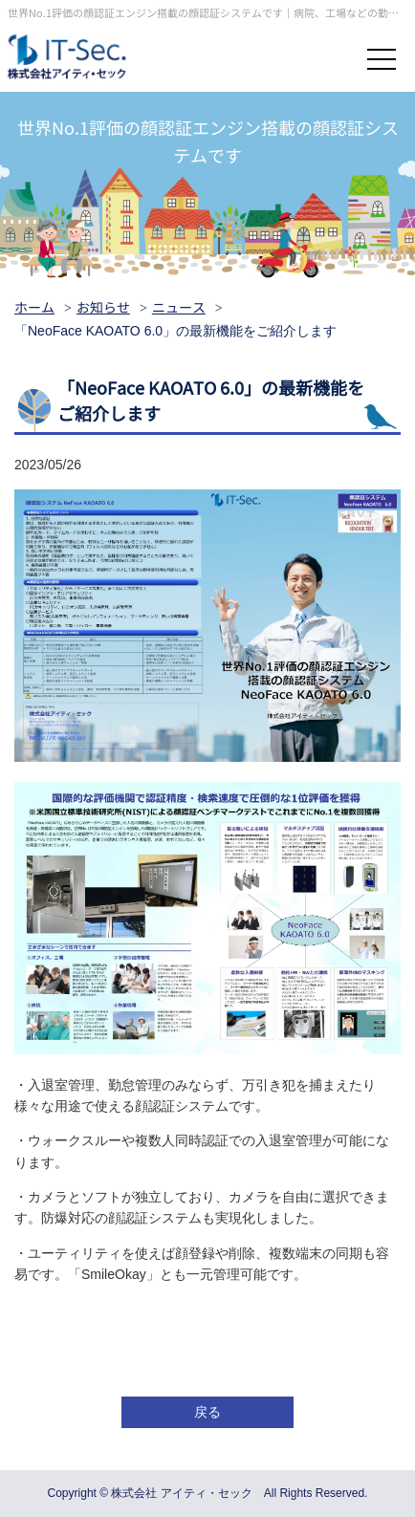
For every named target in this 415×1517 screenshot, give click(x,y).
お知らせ (103, 307)
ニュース (179, 307)
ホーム (34, 307)
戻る (207, 1411)
